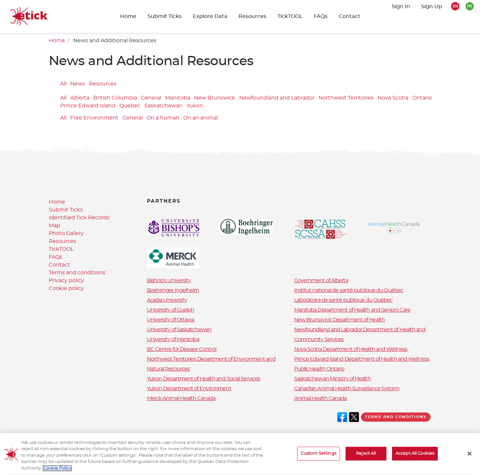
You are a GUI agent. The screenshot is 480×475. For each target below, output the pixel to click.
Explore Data (210, 16)
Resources (252, 16)
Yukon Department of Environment (189, 388)
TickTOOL (290, 16)
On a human (163, 117)
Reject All (366, 457)
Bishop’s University (169, 280)
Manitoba (177, 98)
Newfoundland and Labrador (276, 98)
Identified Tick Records (79, 217)
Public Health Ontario (319, 369)
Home (128, 16)
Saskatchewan (163, 106)
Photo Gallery (66, 233)
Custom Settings (318, 457)
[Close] (469, 457)
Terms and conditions (77, 272)
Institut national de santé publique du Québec (348, 290)
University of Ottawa (170, 319)
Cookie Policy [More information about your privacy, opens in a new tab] (57, 472)
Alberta (79, 98)
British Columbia (115, 98)
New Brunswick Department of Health (339, 319)
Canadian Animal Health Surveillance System (347, 388)
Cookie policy (66, 288)
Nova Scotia (393, 98)
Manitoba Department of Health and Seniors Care (352, 310)
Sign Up (431, 6)
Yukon (195, 106)
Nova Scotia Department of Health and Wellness (351, 349)
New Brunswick (214, 98)
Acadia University (167, 300)
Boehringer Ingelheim (173, 290)
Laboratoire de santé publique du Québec (343, 300)
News (77, 83)
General (151, 98)
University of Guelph (170, 310)
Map (54, 225)
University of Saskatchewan (179, 329)
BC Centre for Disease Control (182, 349)
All (63, 83)
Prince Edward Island (88, 106)
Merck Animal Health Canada (181, 398)
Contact (349, 16)
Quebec (129, 106)
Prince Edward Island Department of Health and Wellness (361, 359)
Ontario (422, 98)
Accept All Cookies (415, 457)
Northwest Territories (346, 98)
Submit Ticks (165, 16)
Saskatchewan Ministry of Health (332, 378)
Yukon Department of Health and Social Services (203, 378)
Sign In (401, 6)
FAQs (321, 16)
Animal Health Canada (320, 398)
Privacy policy (66, 280)
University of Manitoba (173, 339)
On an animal (200, 117)
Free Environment (94, 117)
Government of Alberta (321, 280)
